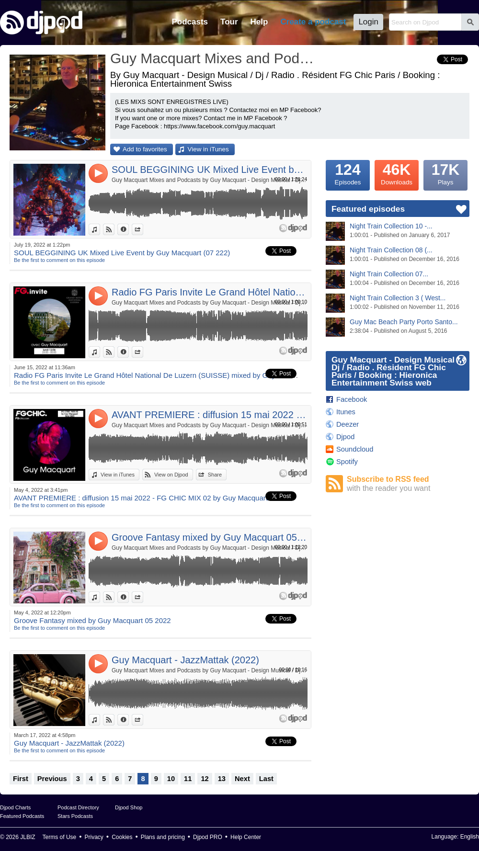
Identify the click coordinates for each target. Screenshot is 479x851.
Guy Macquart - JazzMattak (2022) (185, 660)
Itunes (345, 412)
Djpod (345, 437)
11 (188, 779)
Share (215, 474)
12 (204, 779)
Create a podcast (313, 21)
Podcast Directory (78, 807)
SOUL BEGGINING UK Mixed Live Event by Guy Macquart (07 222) (210, 169)
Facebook (351, 399)
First (20, 779)
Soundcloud (354, 449)
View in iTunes (208, 149)
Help (259, 21)
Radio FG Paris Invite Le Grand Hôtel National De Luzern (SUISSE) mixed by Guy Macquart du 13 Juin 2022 (210, 292)
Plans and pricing (163, 837)
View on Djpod (171, 474)
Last (266, 779)
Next (242, 779)
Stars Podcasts (75, 816)
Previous (52, 779)
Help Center (245, 837)
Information (128, 229)
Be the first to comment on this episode (59, 260)
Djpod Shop (129, 807)
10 (171, 779)
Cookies (122, 837)
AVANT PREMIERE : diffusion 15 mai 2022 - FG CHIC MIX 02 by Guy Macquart (210, 414)
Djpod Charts (15, 807)
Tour (229, 21)
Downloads (397, 173)
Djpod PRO (207, 837)
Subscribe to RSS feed (408, 484)
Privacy (94, 837)
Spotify (347, 461)
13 (222, 779)
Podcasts (189, 21)
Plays (445, 173)
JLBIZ (27, 837)
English (469, 836)
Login (368, 21)
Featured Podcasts (22, 816)
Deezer (347, 424)
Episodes (348, 173)
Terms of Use (60, 837)
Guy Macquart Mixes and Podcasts (213, 58)
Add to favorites (145, 149)
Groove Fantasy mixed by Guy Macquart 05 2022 (210, 537)
